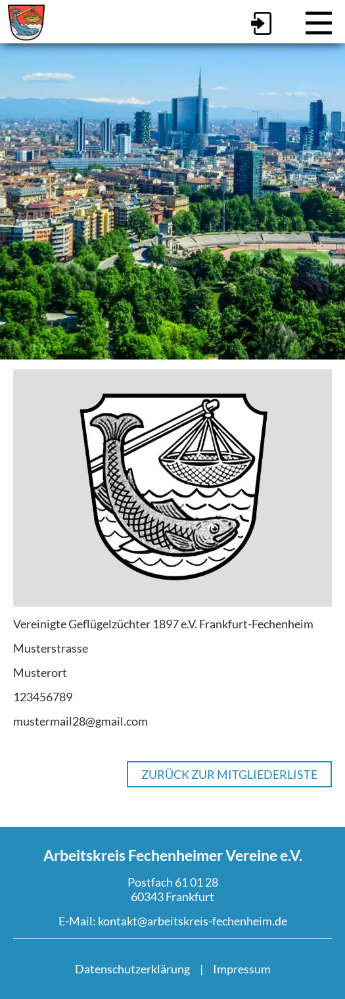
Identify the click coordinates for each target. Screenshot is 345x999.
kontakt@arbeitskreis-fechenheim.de (192, 921)
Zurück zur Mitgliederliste (229, 774)
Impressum (242, 969)
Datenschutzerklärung (132, 969)
